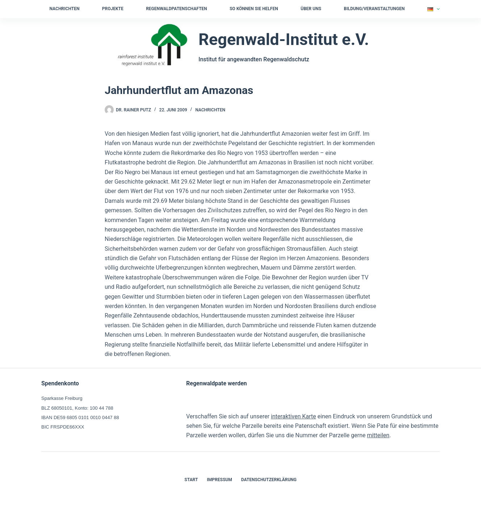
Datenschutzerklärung (269, 479)
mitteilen (378, 435)
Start (191, 479)
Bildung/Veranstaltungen (374, 8)
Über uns (311, 8)
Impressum (219, 479)
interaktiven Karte (293, 416)
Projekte (113, 8)
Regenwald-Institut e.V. (283, 39)
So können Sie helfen (254, 8)
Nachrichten (65, 8)
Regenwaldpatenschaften (176, 8)
